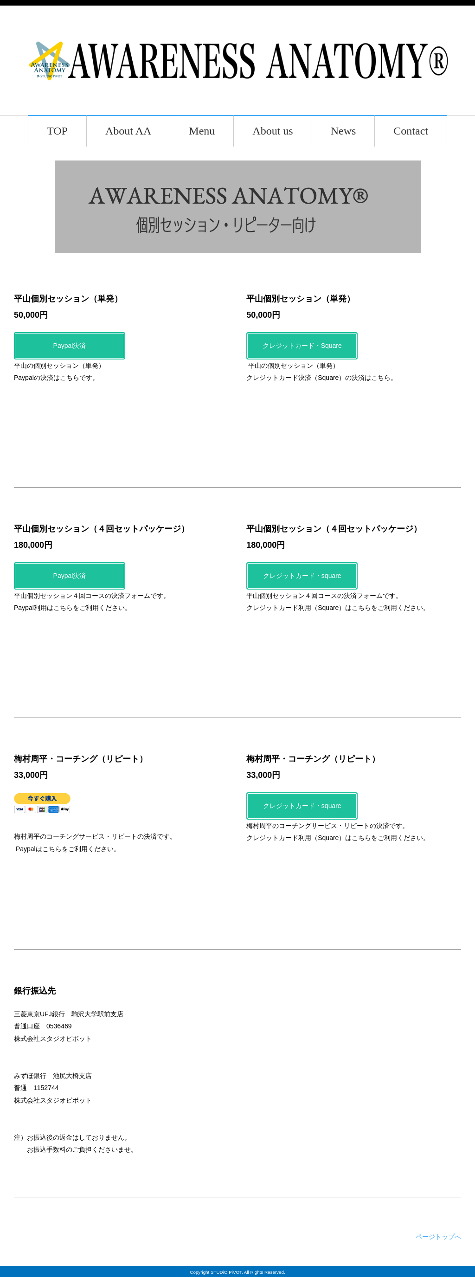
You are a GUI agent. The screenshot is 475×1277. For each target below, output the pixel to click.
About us (272, 131)
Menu (202, 131)
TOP (57, 131)
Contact (410, 131)
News (343, 131)
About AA (128, 131)
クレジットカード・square (302, 575)
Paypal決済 (69, 345)
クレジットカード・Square (302, 345)
